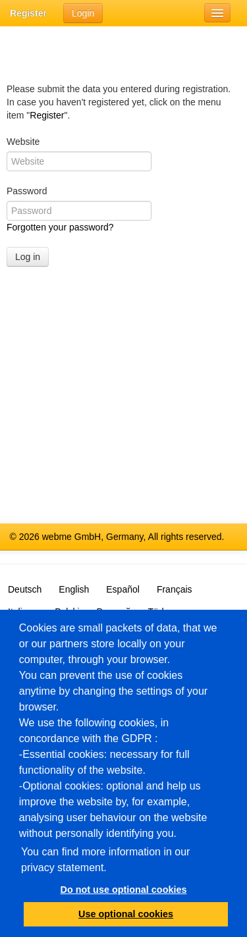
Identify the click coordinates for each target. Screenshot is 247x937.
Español (123, 589)
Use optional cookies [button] (125, 914)
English (74, 589)
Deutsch (24, 589)
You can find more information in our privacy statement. (105, 859)
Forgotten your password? (60, 227)
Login (83, 13)
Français (174, 589)
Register (28, 13)
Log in (27, 257)
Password (27, 191)
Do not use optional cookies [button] (124, 889)
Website (23, 141)
